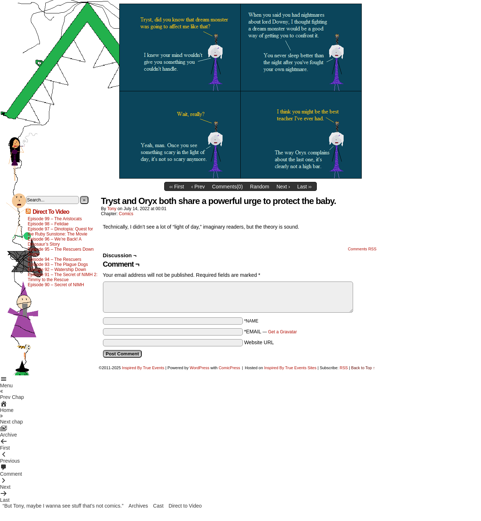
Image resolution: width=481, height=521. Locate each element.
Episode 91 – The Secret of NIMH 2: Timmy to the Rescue (63, 277)
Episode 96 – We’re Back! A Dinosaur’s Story (55, 242)
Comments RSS (362, 249)
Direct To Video (51, 212)
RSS (344, 368)
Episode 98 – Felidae (48, 223)
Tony (111, 208)
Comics (126, 213)
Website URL (259, 342)
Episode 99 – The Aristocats (55, 218)
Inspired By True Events (143, 368)
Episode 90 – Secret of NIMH (56, 284)
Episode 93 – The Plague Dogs (58, 264)
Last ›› (304, 186)
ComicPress (229, 368)
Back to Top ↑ (363, 368)
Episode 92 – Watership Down (57, 269)
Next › (283, 186)
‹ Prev (198, 186)
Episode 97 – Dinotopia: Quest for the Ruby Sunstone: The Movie (60, 231)
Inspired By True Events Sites (290, 368)
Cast (158, 506)
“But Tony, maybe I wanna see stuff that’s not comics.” (63, 506)
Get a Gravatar (282, 331)
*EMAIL (270, 331)
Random (259, 186)
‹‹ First (176, 186)
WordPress (199, 368)
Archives (138, 506)
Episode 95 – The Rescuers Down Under (61, 252)
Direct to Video (185, 506)
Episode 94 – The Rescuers (55, 259)
